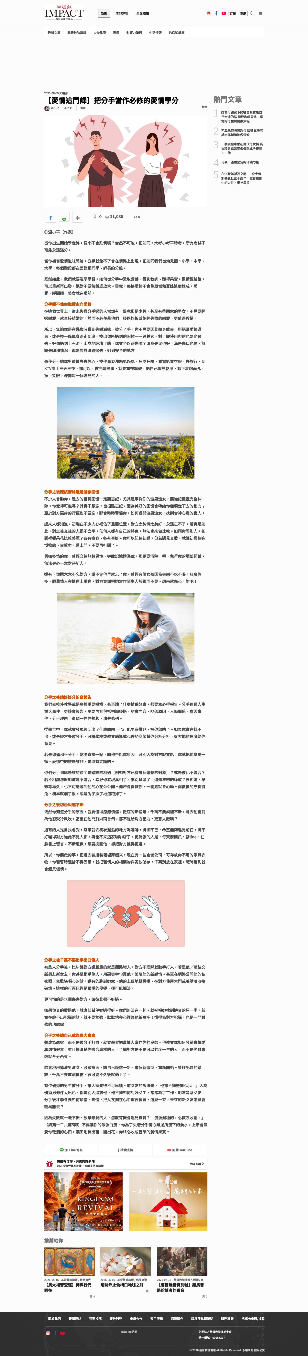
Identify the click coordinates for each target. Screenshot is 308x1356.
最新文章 (54, 33)
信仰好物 (122, 13)
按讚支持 (125, 1150)
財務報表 (227, 1318)
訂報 (232, 13)
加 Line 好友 (71, 1150)
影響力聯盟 (134, 33)
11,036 (114, 216)
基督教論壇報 (76, 33)
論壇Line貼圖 (128, 1332)
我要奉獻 (197, 1164)
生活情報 (155, 33)
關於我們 (54, 1318)
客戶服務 (156, 1318)
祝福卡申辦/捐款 (253, 1318)
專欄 (116, 33)
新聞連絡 (75, 1318)
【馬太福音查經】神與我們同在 (67, 1287)
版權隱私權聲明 (202, 1318)
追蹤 (82, 108)
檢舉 (204, 107)
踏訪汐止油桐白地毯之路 (122, 1285)
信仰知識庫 (176, 33)
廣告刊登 (115, 1318)
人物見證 (99, 33)
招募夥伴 (177, 1318)
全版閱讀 (142, 13)
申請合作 (136, 1318)
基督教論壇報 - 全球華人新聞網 (64, 13)
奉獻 (243, 13)
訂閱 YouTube (179, 1150)
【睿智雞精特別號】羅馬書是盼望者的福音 (180, 1287)
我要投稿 (95, 1318)
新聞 (104, 13)
